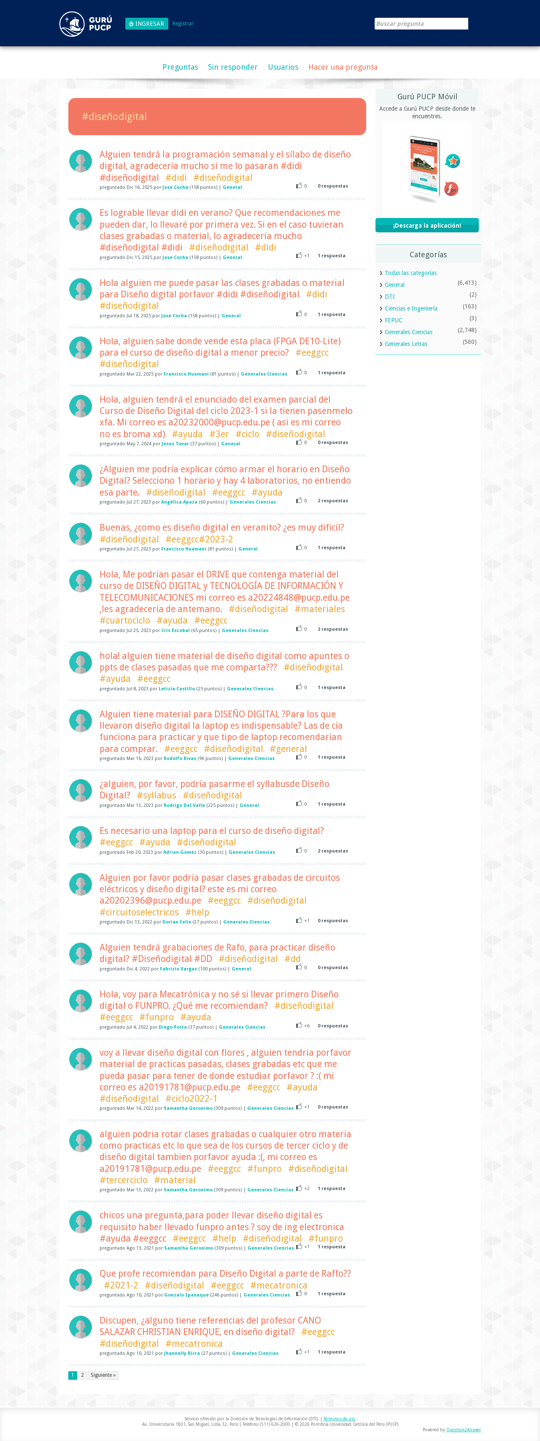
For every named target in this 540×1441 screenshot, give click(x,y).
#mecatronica (279, 1285)
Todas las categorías (411, 273)
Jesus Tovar (175, 444)
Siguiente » (103, 1375)
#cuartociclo (125, 620)
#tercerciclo (124, 1180)
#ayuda (187, 434)
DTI (390, 296)
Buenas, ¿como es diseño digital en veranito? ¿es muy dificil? (222, 527)
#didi (176, 177)
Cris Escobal (175, 630)
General (232, 187)
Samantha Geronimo (188, 1108)
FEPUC (393, 320)
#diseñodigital (223, 177)
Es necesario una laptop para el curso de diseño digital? (212, 830)
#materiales (319, 609)
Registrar (183, 24)
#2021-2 (121, 1285)
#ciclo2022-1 (191, 1098)
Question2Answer (463, 1429)
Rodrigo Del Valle (184, 805)
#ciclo (247, 434)
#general (288, 749)
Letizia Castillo (177, 689)
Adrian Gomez (180, 852)
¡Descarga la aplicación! (427, 225)
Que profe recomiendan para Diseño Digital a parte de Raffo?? (225, 1273)
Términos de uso (340, 1418)
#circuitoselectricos (139, 912)
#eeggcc (312, 352)
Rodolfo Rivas (180, 758)
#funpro (156, 1017)
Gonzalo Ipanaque (186, 1295)
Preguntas (180, 67)
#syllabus (156, 795)
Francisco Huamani (186, 374)
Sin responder (233, 67)
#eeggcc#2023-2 (199, 539)
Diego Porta (173, 1027)
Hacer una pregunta (343, 67)
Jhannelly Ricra (182, 1353)
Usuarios (283, 67)
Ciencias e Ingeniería (411, 308)
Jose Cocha (175, 187)
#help (197, 912)
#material (175, 1180)
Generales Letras (406, 344)
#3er (219, 434)
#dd (292, 958)
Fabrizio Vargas (178, 969)
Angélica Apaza (179, 502)
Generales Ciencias (264, 374)
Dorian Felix (176, 922)
